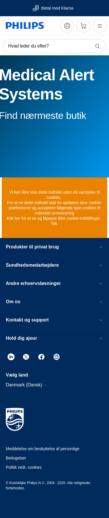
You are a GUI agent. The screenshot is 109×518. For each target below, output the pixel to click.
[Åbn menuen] (100, 26)
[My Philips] (67, 26)
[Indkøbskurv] (83, 26)
